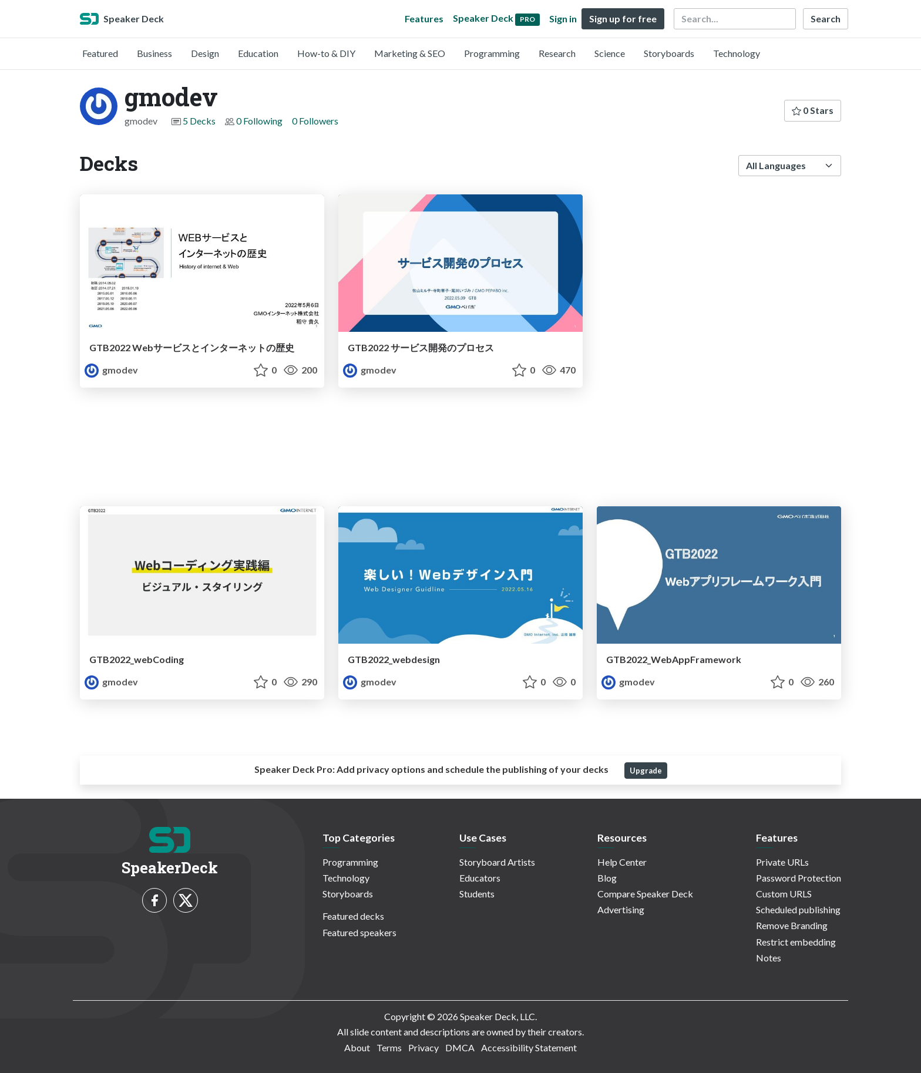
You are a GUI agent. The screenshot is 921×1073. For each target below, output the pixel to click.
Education (258, 53)
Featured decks (353, 915)
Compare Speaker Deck (645, 893)
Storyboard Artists (497, 861)
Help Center (622, 861)
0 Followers (315, 120)
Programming (492, 53)
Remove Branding (792, 925)
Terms (389, 1047)
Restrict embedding (796, 941)
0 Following (259, 120)
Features (424, 18)
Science (609, 53)
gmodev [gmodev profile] (111, 369)
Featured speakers (359, 932)
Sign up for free (623, 18)
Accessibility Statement (529, 1047)
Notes (768, 957)
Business (154, 53)
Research (557, 53)
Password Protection (798, 877)
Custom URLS (784, 893)
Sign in (563, 18)
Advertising (620, 909)
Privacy (423, 1047)
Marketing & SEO (409, 53)
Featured (100, 53)
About (357, 1047)
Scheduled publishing (798, 909)
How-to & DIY (326, 53)
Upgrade (646, 770)
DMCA (460, 1047)
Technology (736, 53)
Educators (479, 877)
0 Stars (812, 110)
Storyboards (669, 53)
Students (477, 893)
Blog (607, 877)
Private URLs (782, 861)
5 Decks (199, 120)
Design (205, 53)
